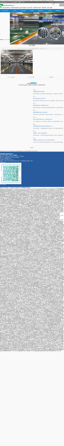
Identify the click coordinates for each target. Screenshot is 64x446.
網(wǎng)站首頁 (51, 2)
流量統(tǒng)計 (3, 162)
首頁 (5, 39)
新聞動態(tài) (58, 10)
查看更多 (32, 147)
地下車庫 (12, 77)
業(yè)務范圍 (23, 10)
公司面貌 (49, 10)
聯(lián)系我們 (61, 2)
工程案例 (32, 10)
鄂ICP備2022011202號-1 (9, 159)
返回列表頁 (51, 77)
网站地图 (55, 188)
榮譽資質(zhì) (40, 10)
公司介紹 (56, 2)
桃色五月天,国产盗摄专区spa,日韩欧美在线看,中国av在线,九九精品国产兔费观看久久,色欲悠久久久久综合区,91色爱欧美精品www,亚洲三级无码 (27, 0)
